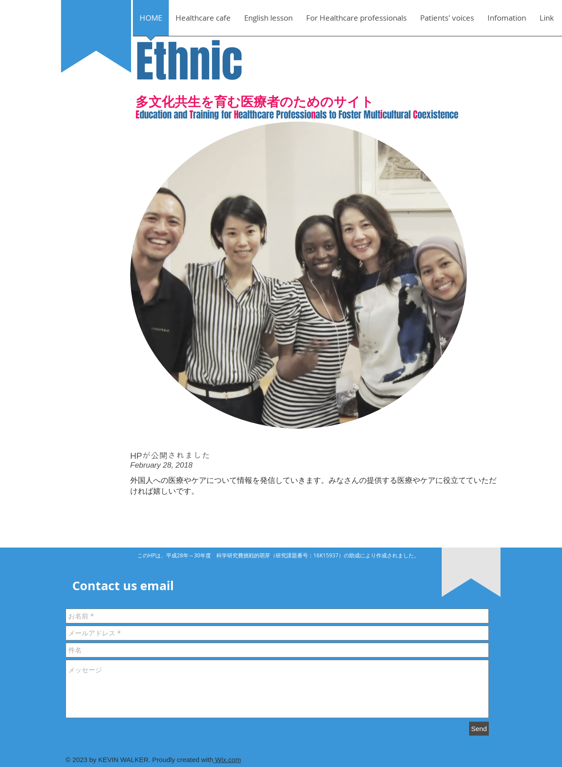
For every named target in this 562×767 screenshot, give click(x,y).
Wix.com (227, 759)
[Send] (479, 729)
